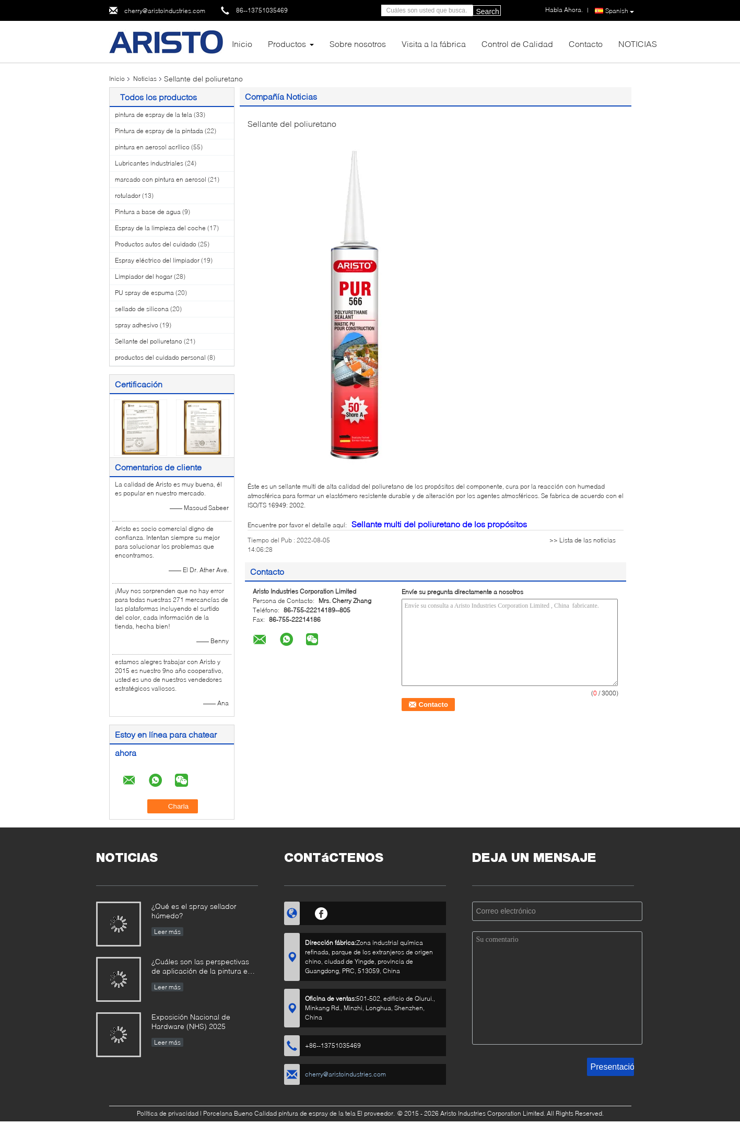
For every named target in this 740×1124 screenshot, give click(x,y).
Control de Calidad (517, 44)
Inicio (242, 44)
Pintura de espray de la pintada (159, 131)
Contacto (586, 44)
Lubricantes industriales (149, 163)
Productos (287, 44)
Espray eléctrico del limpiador (157, 260)
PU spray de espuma (144, 293)
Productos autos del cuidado (155, 244)
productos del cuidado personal (160, 357)
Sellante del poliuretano (148, 341)
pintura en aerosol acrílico (152, 147)
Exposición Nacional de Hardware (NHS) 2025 (190, 1021)
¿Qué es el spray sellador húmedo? (194, 911)
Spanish (619, 11)
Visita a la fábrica (434, 44)
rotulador (127, 195)
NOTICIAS (637, 44)
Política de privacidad (167, 1113)
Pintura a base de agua (148, 212)
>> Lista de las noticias (582, 540)
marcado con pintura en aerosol (160, 179)
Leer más (167, 932)
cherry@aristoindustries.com (164, 11)
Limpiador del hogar (143, 276)
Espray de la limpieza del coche (160, 228)
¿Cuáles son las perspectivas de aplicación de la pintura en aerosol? (201, 967)
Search (487, 11)
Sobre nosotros (358, 44)
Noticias (145, 78)
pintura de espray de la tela (153, 115)
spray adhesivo (136, 325)
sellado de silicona (142, 309)
